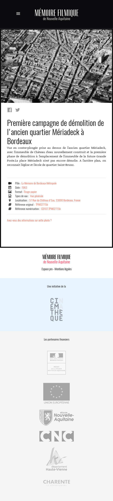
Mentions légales (63, 269)
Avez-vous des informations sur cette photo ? (29, 220)
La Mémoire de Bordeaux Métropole (39, 183)
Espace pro (47, 269)
